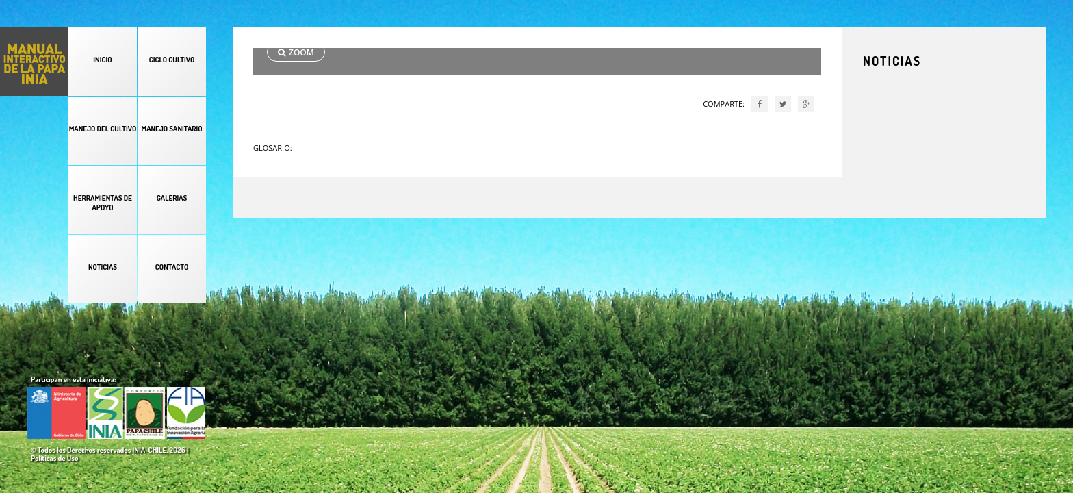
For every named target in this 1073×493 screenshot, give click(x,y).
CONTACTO (171, 267)
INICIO (102, 59)
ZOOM (296, 52)
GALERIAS (172, 198)
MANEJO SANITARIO (171, 129)
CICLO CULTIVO (172, 59)
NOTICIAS (102, 267)
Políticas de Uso (54, 458)
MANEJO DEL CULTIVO (103, 129)
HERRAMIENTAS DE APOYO (102, 202)
